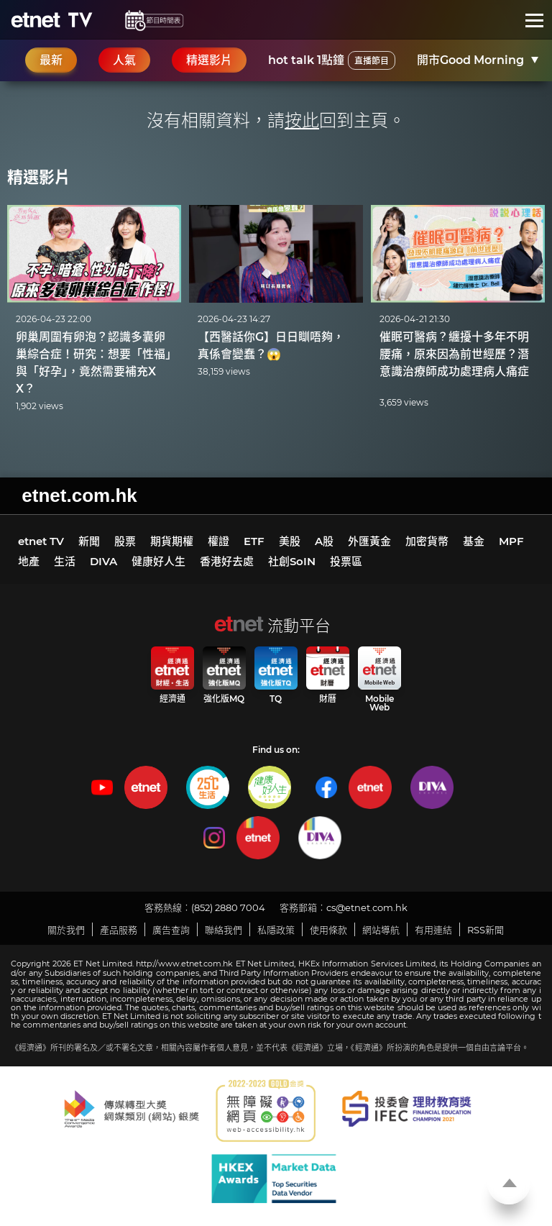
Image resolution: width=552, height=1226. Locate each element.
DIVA (103, 561)
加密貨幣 (426, 541)
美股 (289, 541)
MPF (511, 541)
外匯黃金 (369, 541)
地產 (29, 561)
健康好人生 (158, 561)
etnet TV (41, 541)
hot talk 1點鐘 (331, 60)
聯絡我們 (223, 929)
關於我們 (66, 929)
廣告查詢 (171, 929)
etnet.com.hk (79, 495)
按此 (302, 120)
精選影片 (38, 177)
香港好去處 (227, 561)
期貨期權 (171, 541)
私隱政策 (276, 929)
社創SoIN (292, 561)
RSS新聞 (485, 929)
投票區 (346, 561)
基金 (473, 541)
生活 (64, 561)
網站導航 (381, 929)
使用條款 (328, 929)
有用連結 (433, 929)
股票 (125, 541)
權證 (218, 541)
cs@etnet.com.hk (367, 907)
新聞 (89, 541)
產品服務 (118, 929)
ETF (254, 541)
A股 (324, 541)
